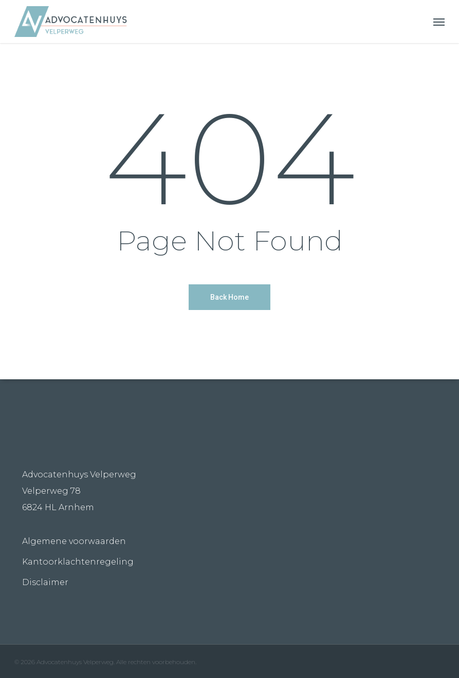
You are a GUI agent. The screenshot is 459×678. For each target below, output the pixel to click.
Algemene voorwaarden (74, 541)
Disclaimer (45, 582)
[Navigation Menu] (439, 21)
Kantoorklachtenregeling (78, 562)
